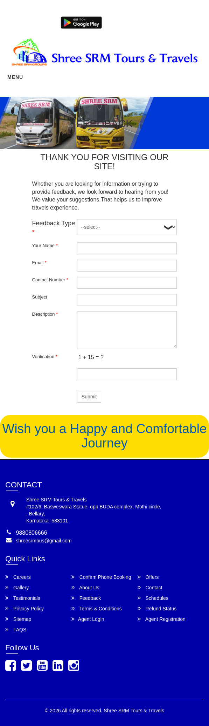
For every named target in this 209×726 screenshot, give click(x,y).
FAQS (15, 629)
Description (45, 314)
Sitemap (18, 619)
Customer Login (119, 22)
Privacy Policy (24, 608)
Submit (89, 396)
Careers (18, 577)
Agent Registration (184, 22)
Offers (148, 577)
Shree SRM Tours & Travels (134, 710)
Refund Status (157, 608)
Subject (39, 297)
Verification (44, 356)
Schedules (153, 598)
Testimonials (22, 598)
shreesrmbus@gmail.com (44, 540)
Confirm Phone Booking (101, 577)
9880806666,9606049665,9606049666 (149, 10)
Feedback (86, 598)
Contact (150, 587)
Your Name (45, 245)
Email (39, 262)
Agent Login (150, 22)
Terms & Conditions (96, 608)
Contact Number (50, 279)
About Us (85, 587)
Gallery (17, 587)
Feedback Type (53, 228)
